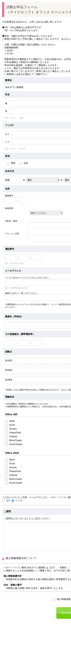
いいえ (17, 500)
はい (6, 500)
